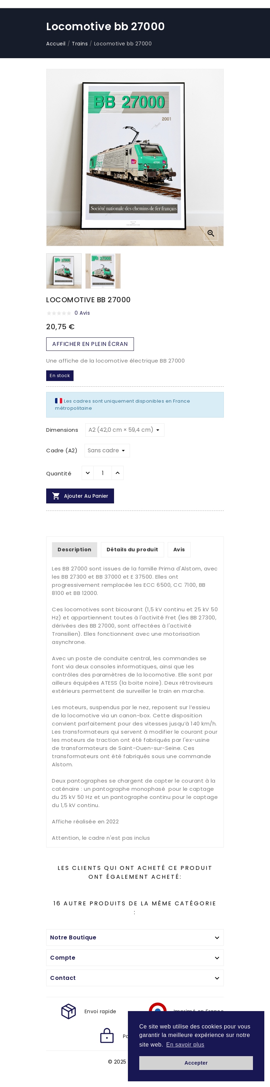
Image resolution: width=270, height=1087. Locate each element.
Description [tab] (75, 549)
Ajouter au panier (80, 496)
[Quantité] (103, 473)
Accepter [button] (196, 1063)
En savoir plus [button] (185, 1045)
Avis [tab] (179, 549)
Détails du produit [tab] (132, 549)
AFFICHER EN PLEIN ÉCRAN (90, 344)
